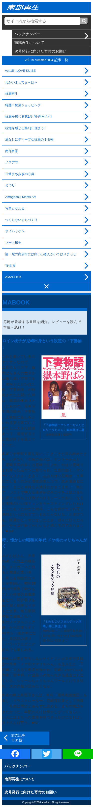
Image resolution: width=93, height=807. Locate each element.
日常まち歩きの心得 (19, 174)
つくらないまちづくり (21, 220)
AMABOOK (13, 277)
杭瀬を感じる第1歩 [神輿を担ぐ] (28, 116)
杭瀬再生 (11, 93)
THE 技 (10, 266)
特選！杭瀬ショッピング (23, 105)
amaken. (46, 802)
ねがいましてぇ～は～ (21, 82)
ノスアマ (11, 162)
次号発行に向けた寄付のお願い (40, 51)
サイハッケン (15, 231)
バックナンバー (27, 34)
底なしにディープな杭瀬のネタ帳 (29, 139)
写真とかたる (15, 208)
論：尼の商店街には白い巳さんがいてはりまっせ (40, 254)
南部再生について (29, 42)
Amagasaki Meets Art (20, 197)
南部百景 (11, 151)
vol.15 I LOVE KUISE (20, 70)
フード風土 (13, 243)
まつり (10, 185)
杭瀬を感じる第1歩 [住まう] (25, 128)
